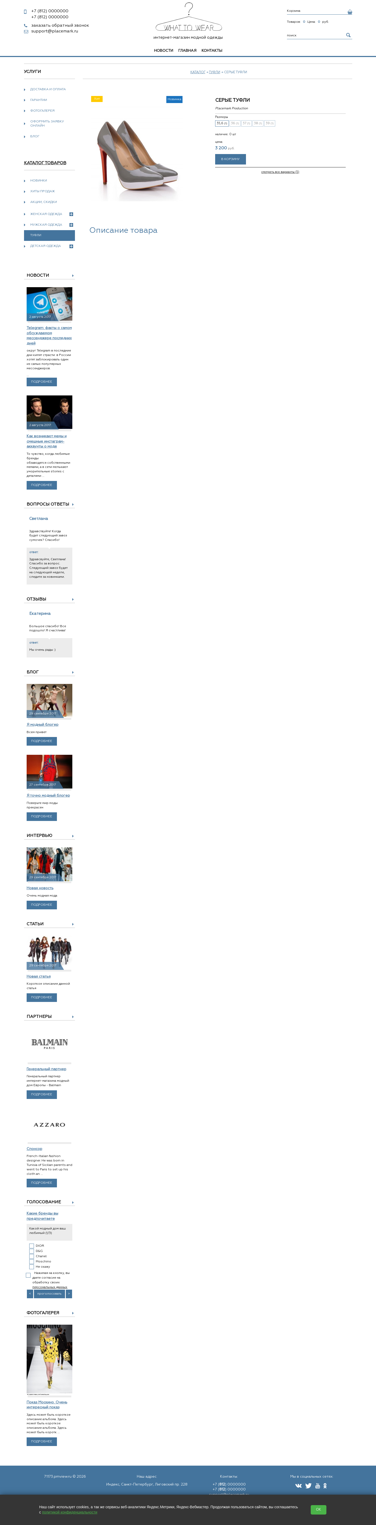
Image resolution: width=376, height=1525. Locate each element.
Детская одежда (51, 246)
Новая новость (40, 888)
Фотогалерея (42, 110)
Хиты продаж (42, 191)
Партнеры (39, 1017)
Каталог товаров (45, 163)
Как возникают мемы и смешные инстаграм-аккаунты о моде (47, 441)
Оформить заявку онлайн (47, 124)
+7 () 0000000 (229, 1484)
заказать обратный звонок (60, 26)
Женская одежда (51, 214)
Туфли (214, 72)
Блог (34, 136)
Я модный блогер (42, 725)
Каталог (197, 72)
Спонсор (34, 1149)
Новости (163, 51)
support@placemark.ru (54, 31)
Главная (187, 51)
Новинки (38, 180)
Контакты (212, 51)
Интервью (39, 836)
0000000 (49, 11)
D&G (39, 1251)
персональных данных (49, 1287)
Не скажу (43, 1266)
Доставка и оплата (48, 89)
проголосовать (49, 1293)
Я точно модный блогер (48, 795)
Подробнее (41, 381)
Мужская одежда (51, 225)
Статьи (35, 924)
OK (318, 1509)
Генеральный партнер (46, 1069)
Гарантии (38, 100)
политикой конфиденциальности (69, 1512)
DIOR (40, 1246)
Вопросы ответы (48, 504)
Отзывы (36, 599)
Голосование (44, 1202)
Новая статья (39, 976)
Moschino (43, 1261)
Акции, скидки (43, 202)
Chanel (41, 1256)
